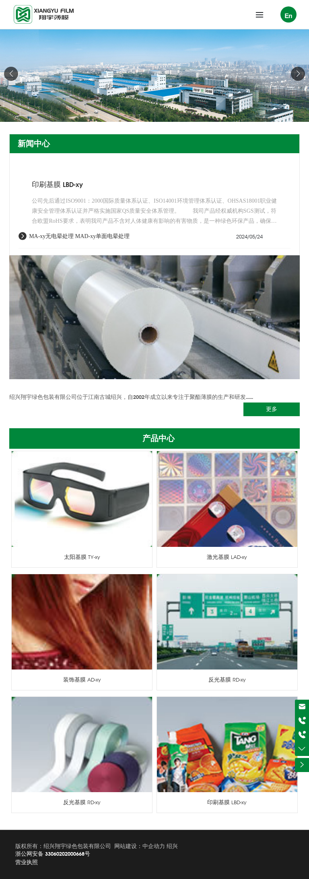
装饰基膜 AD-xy (82, 679)
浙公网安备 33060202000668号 (52, 853)
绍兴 (172, 846)
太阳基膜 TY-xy (82, 557)
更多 (271, 409)
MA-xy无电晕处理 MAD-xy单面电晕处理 (79, 236)
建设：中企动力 (145, 846)
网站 (120, 846)
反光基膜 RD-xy (227, 679)
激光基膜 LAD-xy (227, 557)
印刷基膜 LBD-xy (57, 184)
